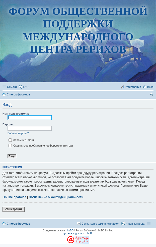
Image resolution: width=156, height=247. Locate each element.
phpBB (69, 230)
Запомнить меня (21, 140)
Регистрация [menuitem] (133, 86)
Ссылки (12, 86)
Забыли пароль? (18, 133)
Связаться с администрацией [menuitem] (100, 223)
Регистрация (13, 209)
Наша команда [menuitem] (135, 223)
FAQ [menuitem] (26, 86)
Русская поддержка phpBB (77, 233)
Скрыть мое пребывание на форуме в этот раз (41, 145)
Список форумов (18, 223)
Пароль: (8, 124)
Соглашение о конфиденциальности (56, 197)
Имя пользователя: (16, 113)
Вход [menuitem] (150, 86)
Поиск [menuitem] (151, 95)
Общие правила (14, 197)
